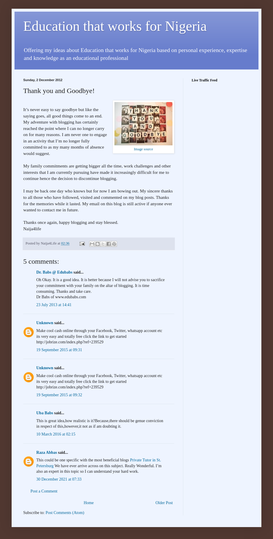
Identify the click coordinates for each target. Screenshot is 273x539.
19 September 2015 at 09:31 (59, 350)
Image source (143, 149)
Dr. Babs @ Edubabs (54, 272)
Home (89, 503)
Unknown (44, 323)
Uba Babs (44, 413)
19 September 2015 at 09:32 (59, 395)
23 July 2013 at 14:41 (53, 305)
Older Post (164, 503)
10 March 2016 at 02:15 (56, 434)
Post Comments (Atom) (65, 513)
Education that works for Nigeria (115, 26)
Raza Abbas (46, 452)
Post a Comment (44, 491)
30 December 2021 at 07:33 (59, 479)
